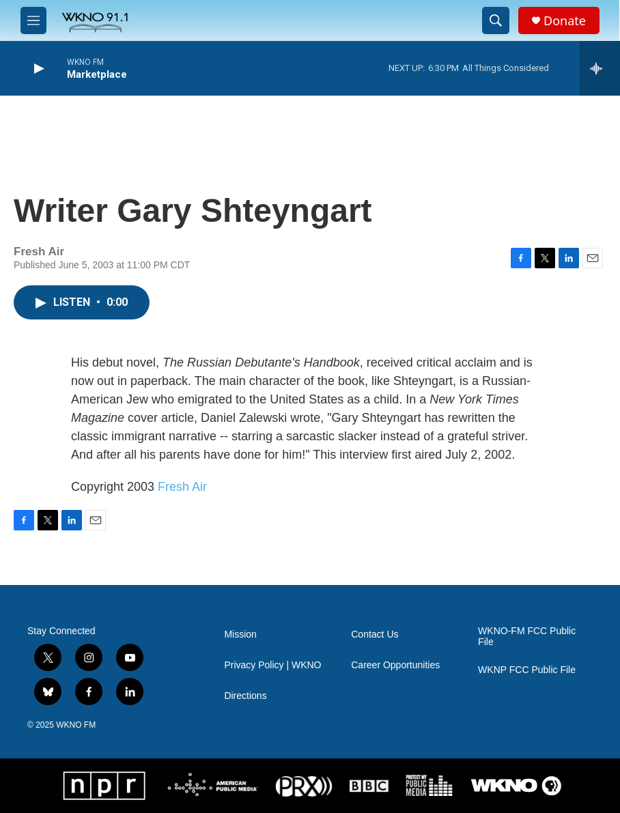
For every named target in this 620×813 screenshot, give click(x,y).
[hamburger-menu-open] (33, 20)
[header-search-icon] (495, 20)
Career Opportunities (395, 665)
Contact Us (374, 634)
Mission (240, 634)
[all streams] (600, 68)
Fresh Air (182, 487)
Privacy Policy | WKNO (272, 665)
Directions (245, 696)
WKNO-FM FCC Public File (527, 636)
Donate (565, 21)
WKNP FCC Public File (527, 670)
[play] (37, 68)
